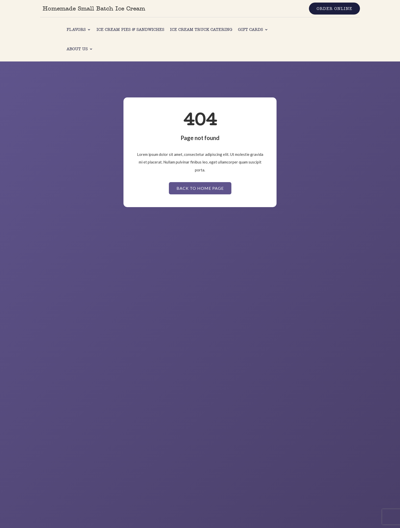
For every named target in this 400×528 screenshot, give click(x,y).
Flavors (76, 29)
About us (77, 48)
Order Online (334, 8)
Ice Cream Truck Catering (201, 29)
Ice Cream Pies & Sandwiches (130, 29)
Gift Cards (250, 29)
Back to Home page (200, 188)
